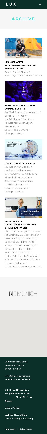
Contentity (28, 418)
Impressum (10, 429)
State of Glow (20, 415)
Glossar (8, 401)
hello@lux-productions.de (17, 376)
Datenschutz (26, 429)
